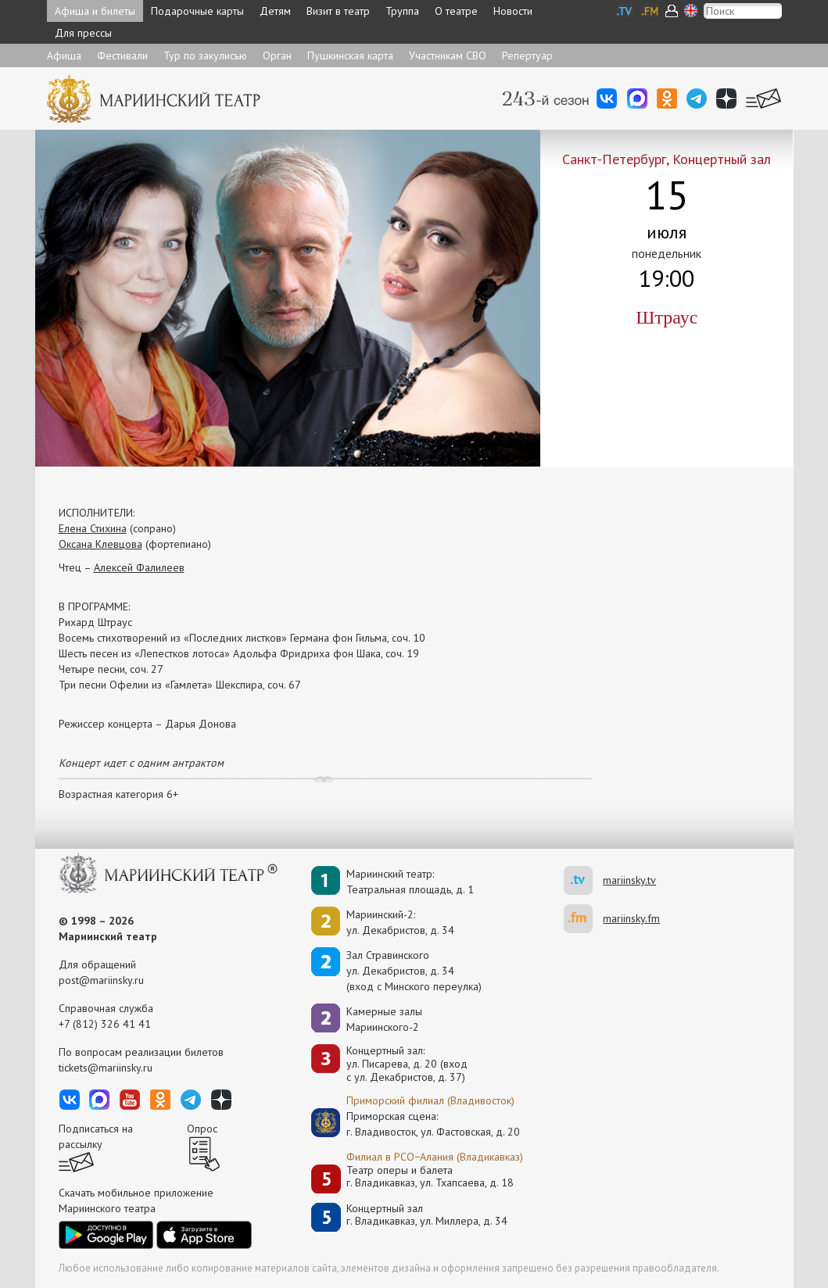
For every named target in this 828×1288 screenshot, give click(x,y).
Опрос (202, 1129)
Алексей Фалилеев (139, 567)
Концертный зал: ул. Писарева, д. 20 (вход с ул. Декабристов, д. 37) (407, 1063)
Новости (512, 11)
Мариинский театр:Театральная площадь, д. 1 (410, 881)
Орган (277, 55)
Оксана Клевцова (100, 544)
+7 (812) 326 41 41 (105, 1024)
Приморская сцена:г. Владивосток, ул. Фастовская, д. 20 (416, 1124)
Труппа (402, 11)
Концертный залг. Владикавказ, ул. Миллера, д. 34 (426, 1215)
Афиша (64, 55)
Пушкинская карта (350, 55)
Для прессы (83, 33)
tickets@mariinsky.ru (105, 1068)
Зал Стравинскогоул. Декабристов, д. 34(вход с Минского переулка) (414, 970)
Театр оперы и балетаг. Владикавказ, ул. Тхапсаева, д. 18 (430, 1177)
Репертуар (527, 55)
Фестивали (122, 55)
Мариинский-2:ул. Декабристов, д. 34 (400, 922)
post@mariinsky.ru (101, 980)
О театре (456, 11)
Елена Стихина (93, 528)
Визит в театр (338, 11)
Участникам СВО (447, 55)
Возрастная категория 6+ (118, 794)
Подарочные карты (197, 11)
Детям (275, 11)
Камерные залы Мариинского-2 (384, 1019)
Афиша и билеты (95, 11)
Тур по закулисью (205, 55)
